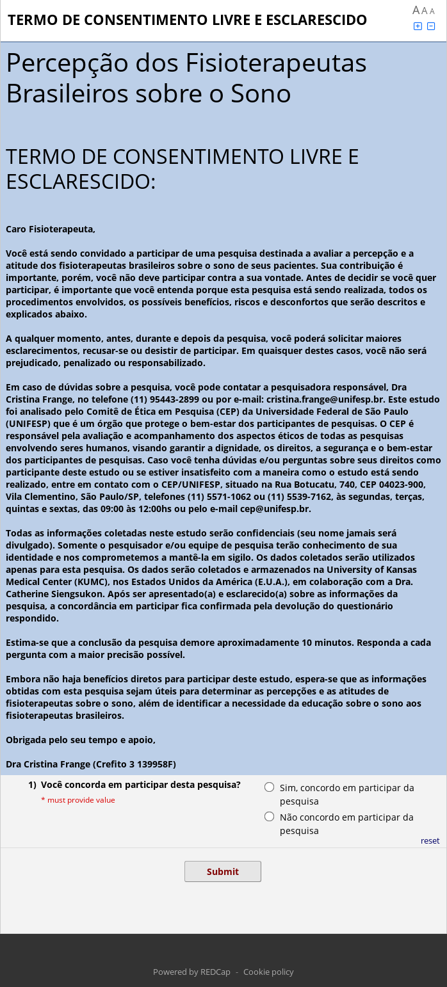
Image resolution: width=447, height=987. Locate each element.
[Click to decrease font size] (431, 26)
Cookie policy (268, 971)
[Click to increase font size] (417, 26)
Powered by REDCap (192, 971)
